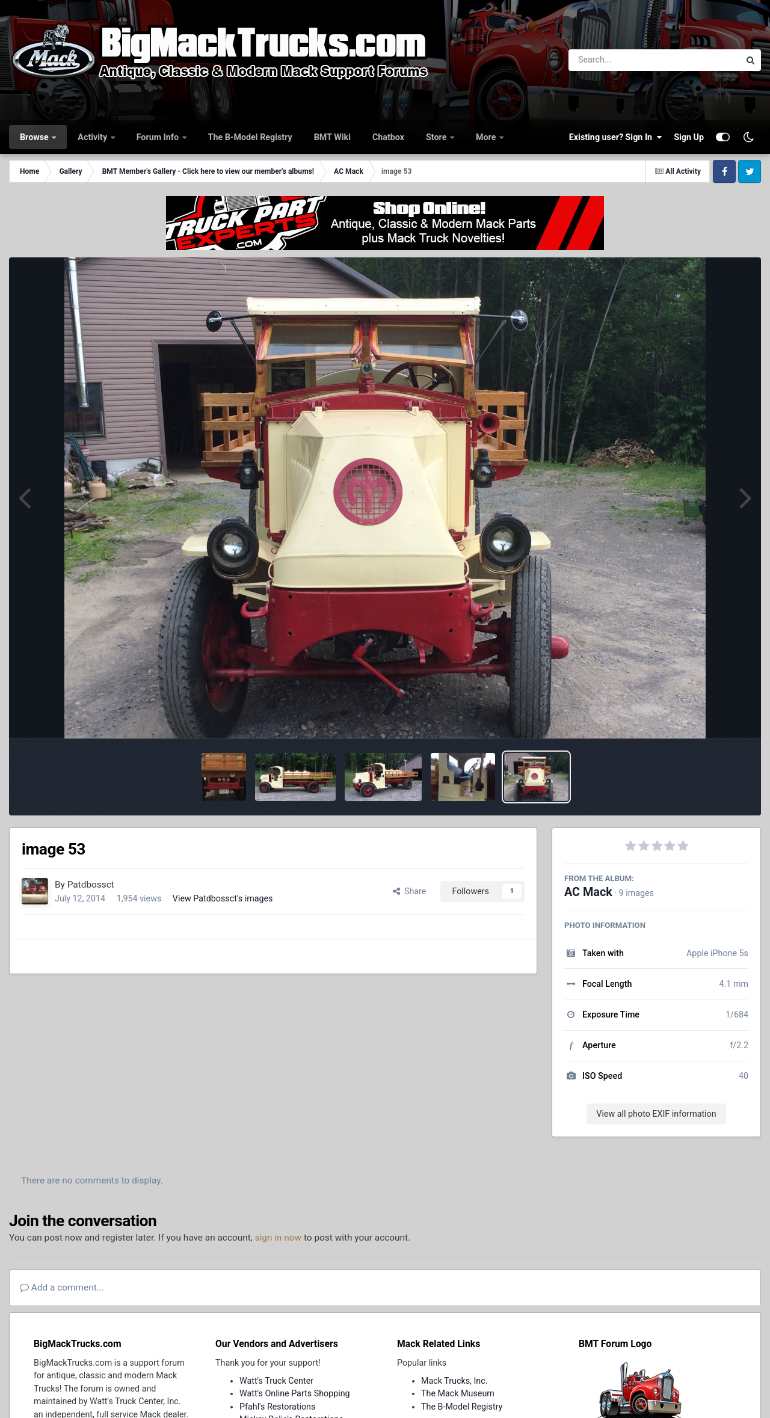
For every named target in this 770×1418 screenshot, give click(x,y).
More (487, 137)
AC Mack (588, 892)
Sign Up (689, 137)
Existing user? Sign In (615, 137)
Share (410, 891)
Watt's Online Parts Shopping (294, 1393)
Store (437, 137)
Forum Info (159, 137)
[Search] (621, 60)
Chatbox (388, 137)
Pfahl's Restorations (277, 1406)
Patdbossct (90, 884)
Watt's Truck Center (276, 1381)
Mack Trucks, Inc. (454, 1381)
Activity (93, 137)
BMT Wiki (332, 137)
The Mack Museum (457, 1393)
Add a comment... (62, 1287)
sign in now (278, 1237)
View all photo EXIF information (656, 1114)
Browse (35, 137)
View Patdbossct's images (223, 898)
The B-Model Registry (250, 137)
